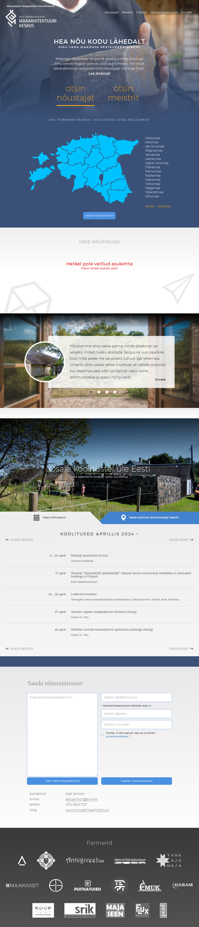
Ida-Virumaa (154, 146)
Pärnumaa (153, 171)
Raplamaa (153, 175)
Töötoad (141, 12)
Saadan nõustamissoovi (136, 781)
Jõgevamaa (153, 150)
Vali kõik (150, 206)
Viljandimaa (154, 192)
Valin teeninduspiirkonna (62, 781)
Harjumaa (152, 138)
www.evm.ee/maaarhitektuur (87, 810)
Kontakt (186, 12)
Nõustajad (112, 12)
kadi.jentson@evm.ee (81, 799)
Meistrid (127, 12)
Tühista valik (164, 206)
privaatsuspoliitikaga (117, 736)
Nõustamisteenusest (164, 12)
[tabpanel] (99, 362)
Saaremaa (152, 179)
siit (149, 705)
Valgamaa (152, 188)
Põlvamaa (152, 167)
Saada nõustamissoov (99, 215)
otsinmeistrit (123, 92)
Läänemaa (153, 159)
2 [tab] (99, 392)
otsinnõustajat (76, 92)
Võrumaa (152, 196)
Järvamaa (152, 154)
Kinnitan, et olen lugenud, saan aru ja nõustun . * (128, 735)
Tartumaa (152, 184)
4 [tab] (115, 392)
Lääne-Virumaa (156, 163)
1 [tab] (91, 392)
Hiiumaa (151, 142)
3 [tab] (107, 392)
